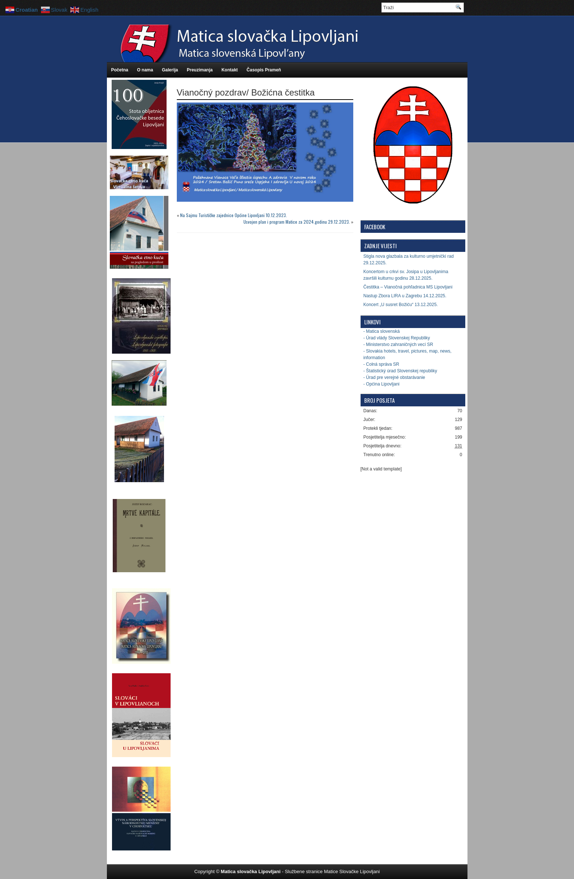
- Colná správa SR (381, 364)
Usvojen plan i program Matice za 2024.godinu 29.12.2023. (296, 222)
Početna (119, 69)
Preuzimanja (200, 69)
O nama (145, 69)
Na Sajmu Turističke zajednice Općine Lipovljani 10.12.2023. (233, 215)
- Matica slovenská (382, 331)
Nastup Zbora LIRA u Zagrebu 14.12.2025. (405, 295)
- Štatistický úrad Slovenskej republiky (400, 370)
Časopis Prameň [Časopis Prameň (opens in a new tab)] (264, 69)
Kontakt (229, 69)
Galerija (170, 69)
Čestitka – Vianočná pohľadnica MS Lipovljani (408, 287)
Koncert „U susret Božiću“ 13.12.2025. (401, 304)
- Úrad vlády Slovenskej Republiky (397, 337)
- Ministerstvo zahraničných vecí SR (398, 344)
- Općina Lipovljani (382, 384)
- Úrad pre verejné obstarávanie (394, 377)
